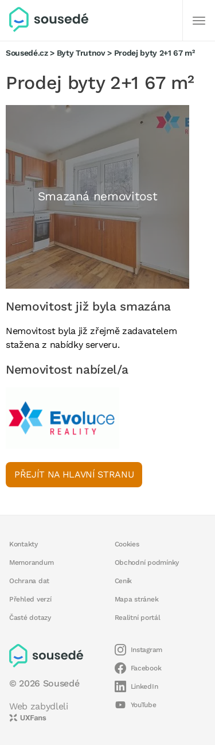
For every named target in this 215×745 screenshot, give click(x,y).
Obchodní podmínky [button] (147, 562)
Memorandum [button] (31, 562)
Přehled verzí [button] (30, 599)
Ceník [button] (123, 581)
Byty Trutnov (81, 52)
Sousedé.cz (27, 52)
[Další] (199, 21)
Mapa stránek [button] (137, 599)
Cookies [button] (127, 544)
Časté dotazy (30, 618)
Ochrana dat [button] (29, 581)
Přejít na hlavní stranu (74, 474)
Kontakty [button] (23, 544)
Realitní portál (138, 618)
